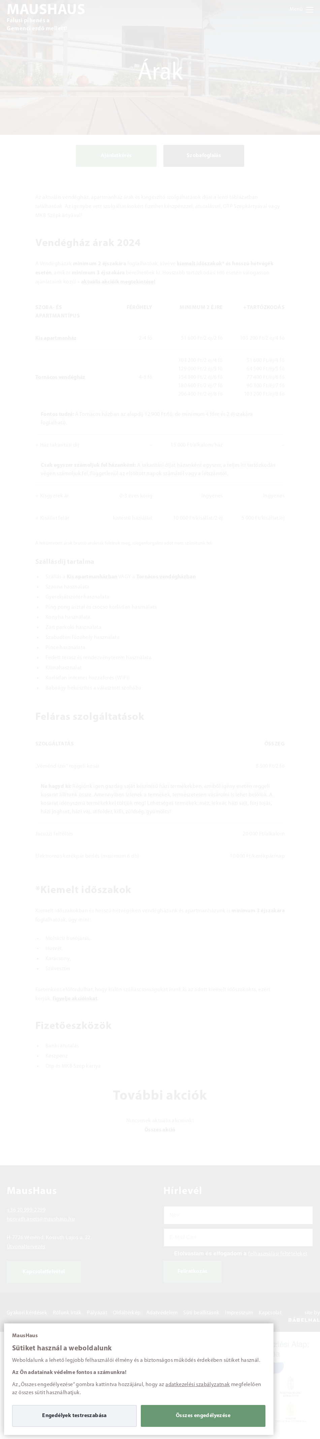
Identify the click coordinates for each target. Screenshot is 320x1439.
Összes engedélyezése (203, 1415)
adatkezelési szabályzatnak (197, 1384)
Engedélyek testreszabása (74, 1415)
